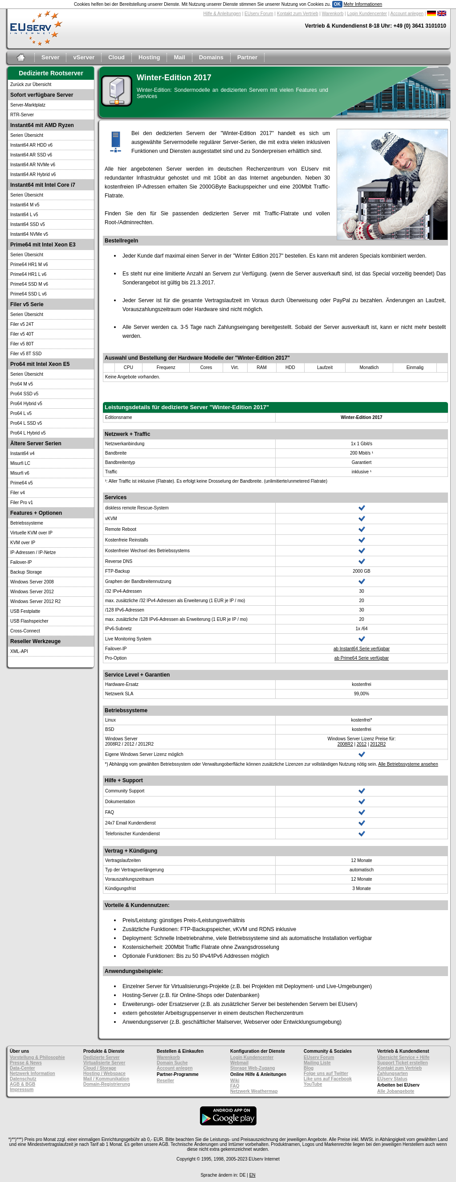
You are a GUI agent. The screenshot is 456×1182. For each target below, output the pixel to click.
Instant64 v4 (22, 453)
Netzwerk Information (32, 1073)
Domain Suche (172, 1062)
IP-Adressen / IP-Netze (33, 552)
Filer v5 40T (22, 334)
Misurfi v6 (19, 473)
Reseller (165, 1080)
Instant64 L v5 (24, 214)
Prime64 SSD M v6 (29, 284)
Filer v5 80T (22, 343)
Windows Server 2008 (32, 581)
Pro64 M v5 (21, 384)
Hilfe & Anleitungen (222, 13)
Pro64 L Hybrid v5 (28, 433)
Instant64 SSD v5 (27, 224)
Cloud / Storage (99, 1068)
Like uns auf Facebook (328, 1078)
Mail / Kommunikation (106, 1078)
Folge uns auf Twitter (326, 1073)
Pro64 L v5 (21, 413)
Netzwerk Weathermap (254, 1091)
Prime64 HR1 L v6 (28, 274)
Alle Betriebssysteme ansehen (408, 764)
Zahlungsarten (392, 1073)
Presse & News (26, 1062)
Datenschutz (23, 1078)
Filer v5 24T (22, 324)
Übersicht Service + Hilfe (403, 1057)
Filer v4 (17, 492)
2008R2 (345, 744)
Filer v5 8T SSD (25, 353)
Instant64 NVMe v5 (29, 234)
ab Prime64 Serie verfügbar (361, 658)
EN (252, 1175)
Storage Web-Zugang (252, 1068)
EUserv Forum (258, 13)
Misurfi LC (20, 463)
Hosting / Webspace (104, 1073)
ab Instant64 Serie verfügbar (362, 648)
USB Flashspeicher (29, 621)
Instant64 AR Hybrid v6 (33, 174)
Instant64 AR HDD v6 (31, 145)
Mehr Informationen (362, 4)
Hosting (149, 57)
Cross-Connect (25, 630)
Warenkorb (333, 13)
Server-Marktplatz (27, 105)
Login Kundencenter (367, 13)
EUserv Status (392, 1078)
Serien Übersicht (26, 135)
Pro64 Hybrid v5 (26, 403)
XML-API (19, 651)
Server (50, 57)
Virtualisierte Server (104, 1062)
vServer (83, 57)
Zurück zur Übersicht (30, 84)
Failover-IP (21, 562)
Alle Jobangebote (395, 1091)
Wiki (234, 1080)
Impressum (21, 1089)
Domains (211, 57)
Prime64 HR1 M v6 (29, 264)
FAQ (235, 1086)
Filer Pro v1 (21, 502)
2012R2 (378, 744)
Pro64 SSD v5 (24, 393)
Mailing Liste (317, 1062)
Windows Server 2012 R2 (35, 601)
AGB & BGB (22, 1084)
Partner (247, 57)
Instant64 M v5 (25, 204)
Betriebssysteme (26, 523)
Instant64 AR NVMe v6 (32, 164)
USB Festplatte (25, 611)
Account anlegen (407, 13)
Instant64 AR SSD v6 (31, 154)
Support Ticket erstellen (402, 1062)
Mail (179, 57)
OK (337, 4)
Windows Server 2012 (32, 591)
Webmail (239, 1062)
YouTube (313, 1084)
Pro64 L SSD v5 (26, 423)
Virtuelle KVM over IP (31, 532)
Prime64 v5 (21, 482)
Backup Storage (26, 572)
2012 (361, 744)
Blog (309, 1068)
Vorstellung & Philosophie (37, 1057)
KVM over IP (22, 542)
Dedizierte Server (101, 1057)
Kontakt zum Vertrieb (297, 13)
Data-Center (22, 1068)
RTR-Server (22, 114)
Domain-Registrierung (106, 1084)
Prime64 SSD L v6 (28, 293)
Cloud (116, 57)
